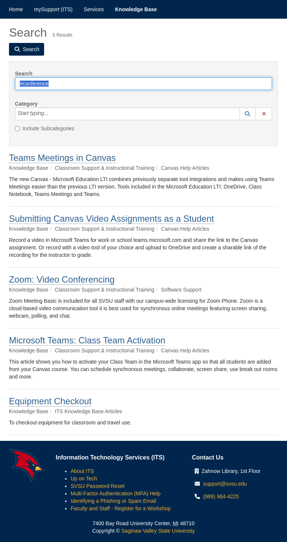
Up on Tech (84, 479)
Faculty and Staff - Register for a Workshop (121, 508)
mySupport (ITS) (53, 9)
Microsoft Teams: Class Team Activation (87, 340)
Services (94, 9)
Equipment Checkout (50, 401)
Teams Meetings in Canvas (62, 158)
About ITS (82, 471)
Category (26, 104)
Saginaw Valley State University (157, 531)
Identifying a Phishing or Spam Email (113, 501)
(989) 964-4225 (221, 496)
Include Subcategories (44, 128)
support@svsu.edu (225, 484)
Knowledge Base (136, 9)
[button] (247, 114)
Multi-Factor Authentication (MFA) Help (115, 493)
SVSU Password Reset (97, 486)
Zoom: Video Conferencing (62, 279)
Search (24, 74)
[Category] (52, 114)
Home (16, 9)
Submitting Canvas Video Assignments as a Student (111, 219)
